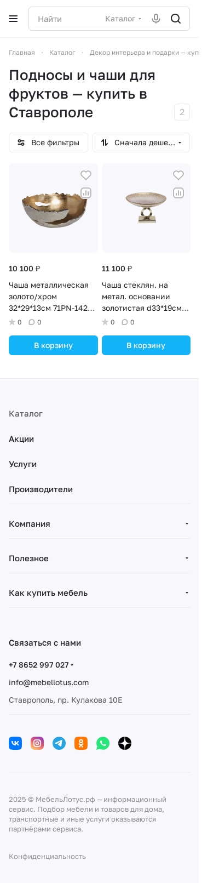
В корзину (53, 345)
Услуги (23, 464)
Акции (21, 438)
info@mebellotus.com (49, 682)
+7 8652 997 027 (38, 664)
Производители (41, 489)
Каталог (26, 413)
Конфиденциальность (47, 856)
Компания (29, 523)
